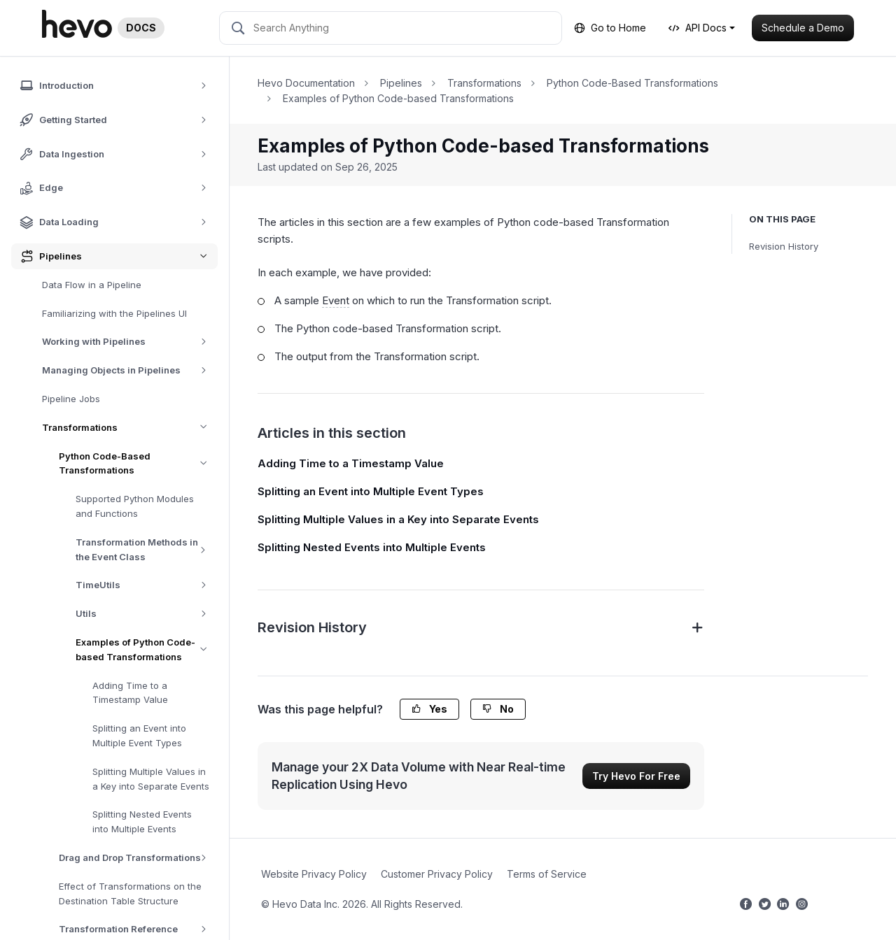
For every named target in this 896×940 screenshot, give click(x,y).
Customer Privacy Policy (437, 874)
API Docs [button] (697, 28)
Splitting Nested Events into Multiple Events (142, 821)
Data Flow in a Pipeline (91, 284)
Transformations (130, 428)
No (498, 709)
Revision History (783, 246)
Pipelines (401, 83)
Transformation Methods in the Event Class (147, 550)
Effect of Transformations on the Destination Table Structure (130, 893)
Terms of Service (547, 874)
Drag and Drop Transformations (137, 858)
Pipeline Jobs (71, 398)
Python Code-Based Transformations (138, 463)
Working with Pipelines (129, 342)
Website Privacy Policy (314, 874)
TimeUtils (146, 585)
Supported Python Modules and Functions (135, 506)
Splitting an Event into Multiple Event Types (139, 735)
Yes (429, 709)
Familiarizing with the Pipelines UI (114, 313)
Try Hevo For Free (636, 776)
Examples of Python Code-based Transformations (147, 649)
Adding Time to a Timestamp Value (130, 693)
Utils (146, 614)
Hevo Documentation (306, 83)
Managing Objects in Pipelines (129, 370)
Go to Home (610, 28)
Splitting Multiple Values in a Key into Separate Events (150, 779)
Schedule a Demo (803, 28)
